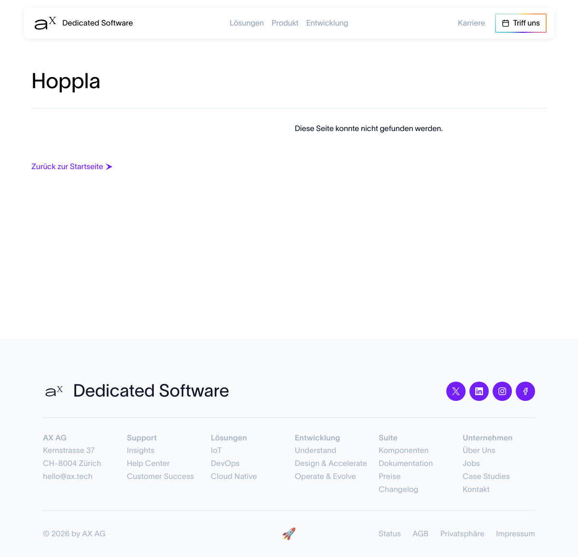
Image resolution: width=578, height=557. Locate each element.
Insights (140, 450)
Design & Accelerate (331, 463)
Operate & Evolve (325, 476)
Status (390, 534)
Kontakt (476, 489)
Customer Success (160, 476)
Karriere (471, 23)
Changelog (398, 489)
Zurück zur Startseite (73, 166)
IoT (216, 450)
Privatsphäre (462, 534)
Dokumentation (406, 463)
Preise (389, 476)
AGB (421, 534)
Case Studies (486, 476)
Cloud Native (234, 476)
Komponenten (404, 450)
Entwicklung (327, 23)
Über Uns (479, 450)
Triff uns (521, 23)
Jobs (471, 463)
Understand (315, 450)
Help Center (148, 463)
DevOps (225, 463)
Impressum (515, 534)
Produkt (285, 23)
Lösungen (247, 23)
